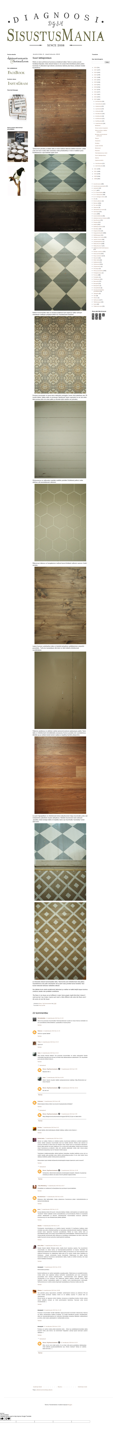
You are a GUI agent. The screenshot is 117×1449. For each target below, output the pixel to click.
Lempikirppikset (97, 241)
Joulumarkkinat (97, 216)
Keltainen (97, 125)
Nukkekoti (96, 262)
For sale (95, 205)
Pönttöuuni (96, 279)
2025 (95, 70)
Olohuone (96, 264)
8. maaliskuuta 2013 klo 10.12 (69, 1088)
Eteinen (95, 203)
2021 (95, 79)
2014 (95, 97)
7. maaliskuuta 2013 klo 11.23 (49, 1209)
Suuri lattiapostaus (100, 155)
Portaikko (96, 277)
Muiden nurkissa (98, 251)
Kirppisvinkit (96, 231)
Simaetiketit (96, 288)
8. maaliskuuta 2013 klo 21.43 (52, 1310)
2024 (95, 72)
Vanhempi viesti (82, 1387)
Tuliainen (97, 140)
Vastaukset (42, 1065)
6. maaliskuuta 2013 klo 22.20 (54, 1018)
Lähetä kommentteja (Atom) (44, 1390)
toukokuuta (98, 118)
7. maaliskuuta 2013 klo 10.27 (55, 1185)
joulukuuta (98, 101)
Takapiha (96, 293)
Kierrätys (96, 228)
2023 (95, 75)
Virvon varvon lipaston (101, 128)
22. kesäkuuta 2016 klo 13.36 (52, 1326)
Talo (94, 295)
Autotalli (95, 188)
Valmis (97, 158)
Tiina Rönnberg (42, 1185)
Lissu (39, 1053)
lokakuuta (98, 106)
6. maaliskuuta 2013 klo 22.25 (51, 1031)
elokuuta (98, 111)
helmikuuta (98, 163)
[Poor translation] (7, 1418)
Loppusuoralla (99, 160)
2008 (95, 178)
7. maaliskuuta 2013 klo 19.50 (52, 1267)
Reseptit (95, 283)
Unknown (40, 1101)
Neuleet (95, 258)
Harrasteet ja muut (98, 209)
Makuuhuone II (97, 246)
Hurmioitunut (42, 1196)
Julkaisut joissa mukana (100, 218)
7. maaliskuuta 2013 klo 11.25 (50, 1225)
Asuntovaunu (97, 184)
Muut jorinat (42, 1005)
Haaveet (95, 207)
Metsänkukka (41, 1018)
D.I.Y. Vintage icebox (99, 197)
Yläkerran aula (97, 306)
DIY (94, 199)
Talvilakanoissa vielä (101, 153)
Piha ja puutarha (98, 270)
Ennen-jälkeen (97, 201)
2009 (95, 176)
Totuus (97, 138)
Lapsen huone (97, 239)
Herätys (97, 143)
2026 (95, 67)
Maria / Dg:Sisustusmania (50, 1069)
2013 (95, 99)
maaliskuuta (99, 123)
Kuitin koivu (41, 1138)
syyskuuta (98, 109)
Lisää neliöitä (99, 145)
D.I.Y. (94, 190)
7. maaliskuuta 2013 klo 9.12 (50, 1127)
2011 (95, 171)
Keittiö (95, 224)
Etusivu (60, 1387)
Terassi (95, 297)
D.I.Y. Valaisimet (97, 194)
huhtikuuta (98, 121)
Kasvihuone (96, 220)
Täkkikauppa (97, 302)
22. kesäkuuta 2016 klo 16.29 (69, 1342)
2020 (95, 82)
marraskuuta (99, 104)
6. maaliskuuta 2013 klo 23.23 (50, 1042)
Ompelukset (97, 266)
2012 (95, 169)
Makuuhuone (97, 243)
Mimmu (40, 1290)
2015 (95, 94)
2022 (95, 77)
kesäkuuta (98, 116)
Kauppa (95, 222)
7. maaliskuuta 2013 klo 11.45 (53, 1245)
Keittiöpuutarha (97, 226)
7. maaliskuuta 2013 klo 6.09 (52, 1101)
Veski (94, 304)
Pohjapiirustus (97, 273)
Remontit (96, 281)
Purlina (40, 1127)
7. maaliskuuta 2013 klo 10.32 (54, 1196)
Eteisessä (97, 148)
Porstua (95, 275)
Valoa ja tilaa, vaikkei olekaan (101, 131)
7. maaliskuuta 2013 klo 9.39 (69, 1069)
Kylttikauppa (97, 235)
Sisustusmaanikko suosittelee (98, 290)
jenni (39, 1209)
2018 (95, 87)
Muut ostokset (97, 256)
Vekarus (40, 1031)
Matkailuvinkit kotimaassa (100, 248)
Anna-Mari (41, 1245)
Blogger (70, 1404)
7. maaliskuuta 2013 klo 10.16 (53, 1138)
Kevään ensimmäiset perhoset (101, 135)
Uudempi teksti (37, 1387)
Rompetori (96, 285)
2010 (95, 174)
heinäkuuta (98, 113)
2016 (95, 92)
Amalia (40, 1225)
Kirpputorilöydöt (98, 233)
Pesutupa (96, 268)
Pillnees (97, 150)
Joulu (94, 214)
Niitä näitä (96, 260)
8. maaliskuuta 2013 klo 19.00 (51, 1290)
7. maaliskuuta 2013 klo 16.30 (54, 1077)
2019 (95, 84)
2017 (95, 89)
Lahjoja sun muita (98, 237)
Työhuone (96, 300)
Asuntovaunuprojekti (99, 186)
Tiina (39, 1042)
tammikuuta (99, 166)
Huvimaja (96, 211)
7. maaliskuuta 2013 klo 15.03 (69, 1170)
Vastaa (39, 1025)
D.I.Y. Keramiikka (98, 192)
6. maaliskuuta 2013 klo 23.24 (49, 1053)
